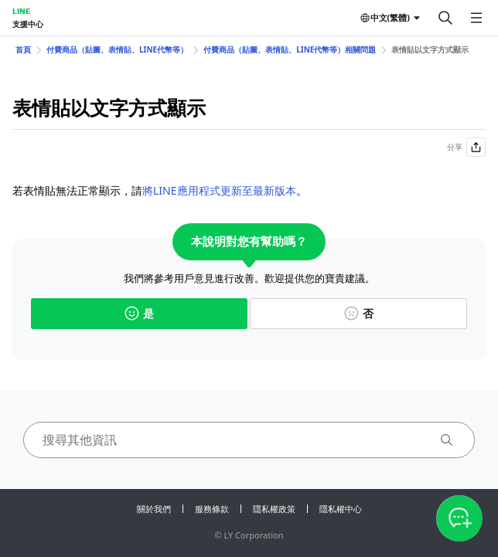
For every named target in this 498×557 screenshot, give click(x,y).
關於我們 (154, 509)
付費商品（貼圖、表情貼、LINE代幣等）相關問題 (289, 49)
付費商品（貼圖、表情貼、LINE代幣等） (117, 49)
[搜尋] (445, 17)
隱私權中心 (340, 509)
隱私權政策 (274, 509)
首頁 (23, 49)
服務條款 (212, 509)
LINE (21, 10)
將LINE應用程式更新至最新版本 (219, 190)
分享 (466, 147)
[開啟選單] (476, 17)
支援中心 (27, 24)
